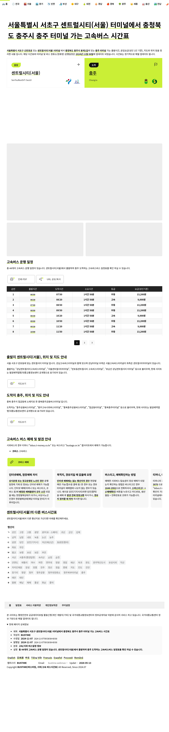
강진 (14, 533)
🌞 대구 (75, 4)
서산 (14, 558)
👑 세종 (134, 4)
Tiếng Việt (36, 658)
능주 (52, 538)
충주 (83, 573)
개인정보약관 (51, 606)
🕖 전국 (15, 4)
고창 (21, 533)
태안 (14, 578)
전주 (43, 568)
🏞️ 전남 (157, 4)
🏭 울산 (146, 4)
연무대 (49, 563)
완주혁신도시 (99, 563)
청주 (31, 573)
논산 (44, 538)
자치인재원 (17, 568)
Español (58, 658)
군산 (71, 533)
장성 (27, 568)
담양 (14, 543)
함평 (14, 583)
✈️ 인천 (51, 4)
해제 (29, 583)
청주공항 (40, 573)
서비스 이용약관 (33, 606)
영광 (58, 563)
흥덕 (52, 583)
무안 (21, 548)
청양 (23, 573)
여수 (33, 563)
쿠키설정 (66, 606)
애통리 (24, 563)
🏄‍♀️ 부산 (63, 4)
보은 (37, 553)
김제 (78, 533)
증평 (65, 568)
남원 (21, 538)
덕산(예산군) (48, 543)
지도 (73, 568)
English (11, 658)
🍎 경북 (110, 4)
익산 (122, 563)
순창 (50, 558)
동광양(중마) (63, 543)
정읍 (58, 568)
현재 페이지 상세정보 (18, 625)
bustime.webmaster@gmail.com (64, 663)
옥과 (80, 563)
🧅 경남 (98, 4)
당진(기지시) (33, 543)
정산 (50, 568)
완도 (88, 563)
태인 (21, 578)
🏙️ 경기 (39, 4)
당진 (21, 543)
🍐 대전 (86, 4)
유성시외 (113, 563)
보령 (21, 553)
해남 (21, 583)
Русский (68, 658)
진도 (80, 568)
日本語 (20, 658)
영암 (65, 563)
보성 (29, 553)
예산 (73, 563)
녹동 (37, 538)
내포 (29, 538)
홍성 (37, 583)
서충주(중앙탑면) (27, 558)
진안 (88, 568)
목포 (14, 548)
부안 (44, 553)
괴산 (63, 533)
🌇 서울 (27, 4)
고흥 (29, 533)
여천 (41, 563)
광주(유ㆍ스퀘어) (50, 533)
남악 (14, 538)
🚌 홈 (5, 4)
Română (78, 658)
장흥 (35, 568)
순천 (58, 558)
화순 (44, 583)
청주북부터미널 (71, 573)
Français (47, 658)
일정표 (19, 606)
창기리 (15, 573)
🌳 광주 (122, 4)
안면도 (15, 563)
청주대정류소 (54, 573)
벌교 (14, 553)
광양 (37, 533)
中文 (27, 658)
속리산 (42, 558)
